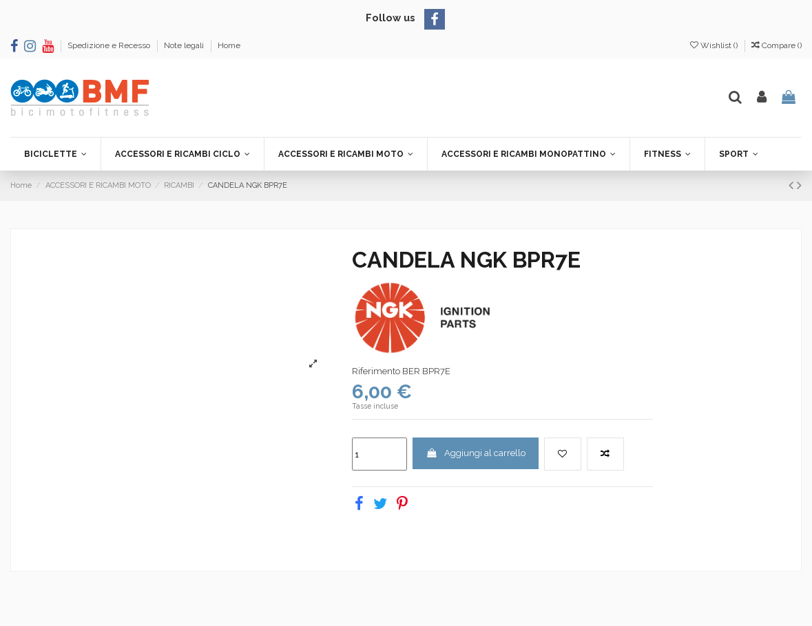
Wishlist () (715, 45)
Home (229, 45)
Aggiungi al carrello (475, 453)
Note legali (185, 45)
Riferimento (376, 371)
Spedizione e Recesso (109, 45)
